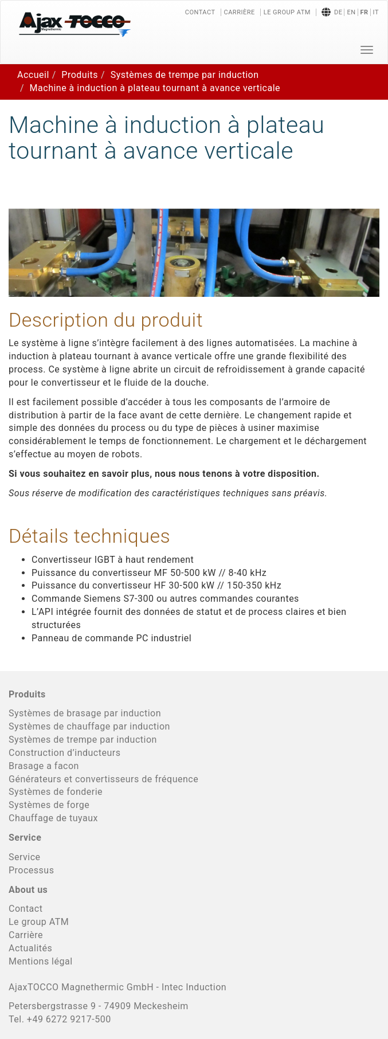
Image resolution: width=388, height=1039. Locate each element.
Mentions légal (41, 961)
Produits (79, 74)
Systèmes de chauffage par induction (89, 726)
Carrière (239, 12)
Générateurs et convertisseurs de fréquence (103, 779)
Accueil (33, 74)
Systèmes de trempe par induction (185, 74)
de (338, 12)
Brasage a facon (44, 765)
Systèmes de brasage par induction (85, 713)
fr (364, 12)
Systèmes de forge (49, 804)
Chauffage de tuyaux (53, 818)
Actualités (30, 948)
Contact (200, 12)
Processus (31, 870)
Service (25, 857)
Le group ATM (287, 12)
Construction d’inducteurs (64, 752)
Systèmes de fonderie (56, 791)
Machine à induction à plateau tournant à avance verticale (155, 88)
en (351, 12)
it (376, 12)
